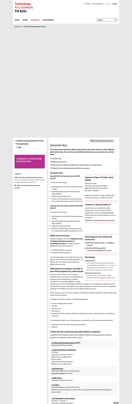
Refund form (91, 156)
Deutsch (108, 3)
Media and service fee (59, 58)
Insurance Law (58, 264)
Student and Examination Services (30, 37)
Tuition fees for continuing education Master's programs (71, 64)
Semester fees (56, 55)
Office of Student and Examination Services (27, 82)
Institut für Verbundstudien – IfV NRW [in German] (100, 140)
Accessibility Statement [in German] (29, 382)
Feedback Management (25, 373)
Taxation (56, 281)
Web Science (57, 274)
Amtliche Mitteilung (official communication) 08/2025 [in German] (99, 145)
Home (17, 20)
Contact (20, 370)
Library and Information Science (64, 239)
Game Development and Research (64, 246)
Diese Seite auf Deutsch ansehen (102, 37)
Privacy (77, 398)
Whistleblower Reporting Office (28, 376)
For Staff (86, 3)
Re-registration (22, 40)
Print (19, 367)
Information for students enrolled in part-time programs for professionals (77, 61)
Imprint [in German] (38, 398)
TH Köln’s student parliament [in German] (101, 116)
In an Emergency (97, 3)
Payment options (58, 269)
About (25, 20)
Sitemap (21, 398)
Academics (35, 20)
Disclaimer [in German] (60, 398)
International (48, 20)
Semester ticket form (94, 169)
